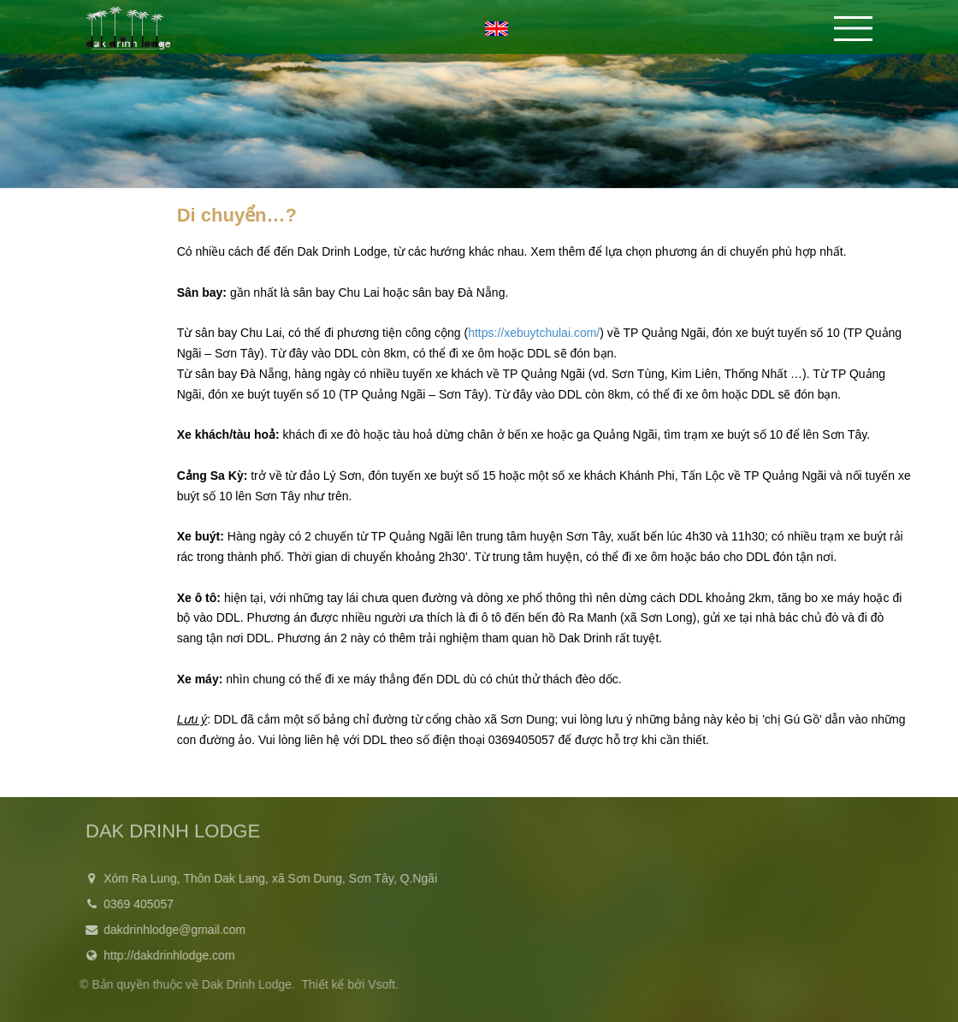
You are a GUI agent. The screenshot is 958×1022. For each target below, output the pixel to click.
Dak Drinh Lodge (243, 984)
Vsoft (379, 984)
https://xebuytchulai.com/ (534, 333)
